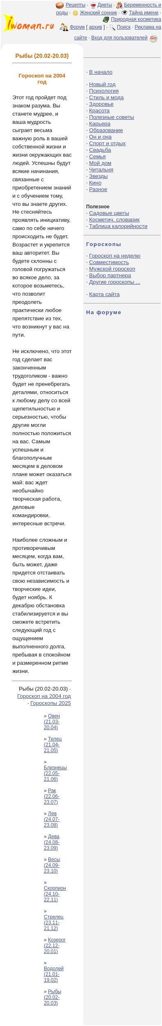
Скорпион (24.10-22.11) (55, 894)
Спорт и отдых (107, 143)
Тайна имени (144, 13)
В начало (100, 72)
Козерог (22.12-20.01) (55, 945)
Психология (104, 91)
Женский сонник (98, 13)
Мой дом (100, 163)
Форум (77, 27)
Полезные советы (111, 117)
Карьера (99, 124)
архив (95, 27)
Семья (97, 156)
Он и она (100, 137)
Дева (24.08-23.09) (51, 842)
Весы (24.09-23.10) (52, 865)
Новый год (102, 84)
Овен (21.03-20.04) (52, 721)
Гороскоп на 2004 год (44, 696)
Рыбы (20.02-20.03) (52, 997)
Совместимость (109, 262)
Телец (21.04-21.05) (53, 744)
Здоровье (101, 104)
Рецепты (75, 5)
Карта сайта (104, 294)
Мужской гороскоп (112, 269)
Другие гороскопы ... (114, 282)
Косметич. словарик (114, 220)
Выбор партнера (110, 275)
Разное (98, 189)
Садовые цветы (109, 213)
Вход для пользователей (125, 38)
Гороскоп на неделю (114, 256)
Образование (106, 130)
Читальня (101, 169)
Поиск (123, 27)
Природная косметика (136, 19)
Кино (95, 183)
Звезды (98, 176)
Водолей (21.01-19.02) (54, 974)
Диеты (105, 5)
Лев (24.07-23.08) (51, 819)
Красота (99, 110)
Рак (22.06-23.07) (51, 796)
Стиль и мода (106, 97)
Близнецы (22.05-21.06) (55, 773)
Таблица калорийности (118, 226)
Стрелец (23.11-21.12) (54, 922)
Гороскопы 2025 (50, 703)
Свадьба (100, 150)
